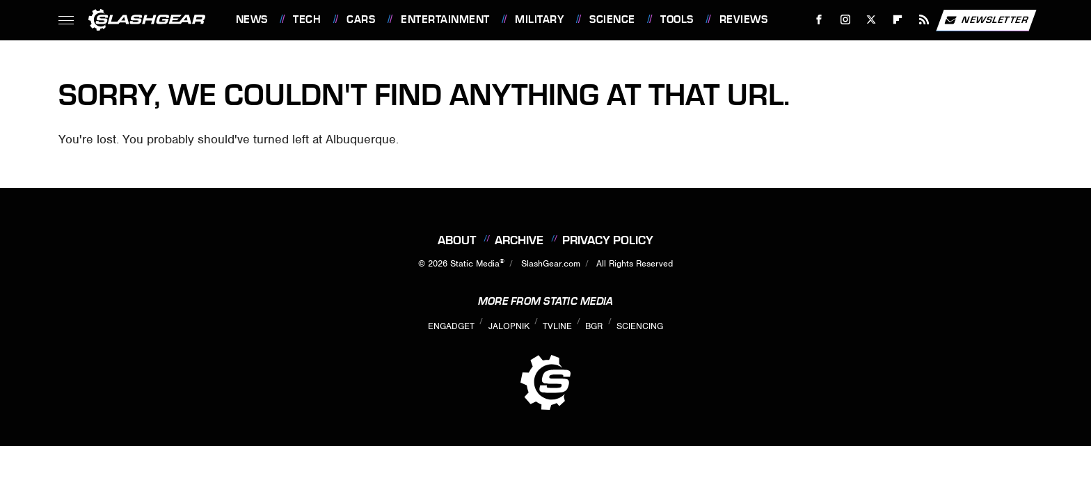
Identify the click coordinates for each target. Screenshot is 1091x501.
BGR (594, 326)
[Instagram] (845, 20)
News (252, 19)
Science (612, 19)
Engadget (451, 326)
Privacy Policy (607, 240)
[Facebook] (819, 20)
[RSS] (924, 20)
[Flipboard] (898, 20)
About (457, 240)
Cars (361, 19)
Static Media (475, 263)
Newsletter (986, 20)
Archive (519, 240)
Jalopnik (508, 326)
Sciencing (639, 326)
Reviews (743, 19)
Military (539, 19)
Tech (307, 19)
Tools (677, 19)
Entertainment (445, 19)
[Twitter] (871, 20)
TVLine (557, 326)
